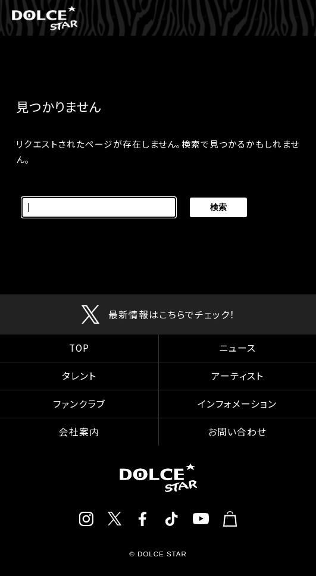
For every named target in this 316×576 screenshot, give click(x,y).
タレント (79, 376)
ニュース (237, 348)
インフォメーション (237, 404)
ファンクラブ (79, 404)
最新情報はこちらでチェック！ (171, 314)
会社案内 (79, 432)
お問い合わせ (237, 432)
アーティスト (237, 376)
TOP (79, 348)
